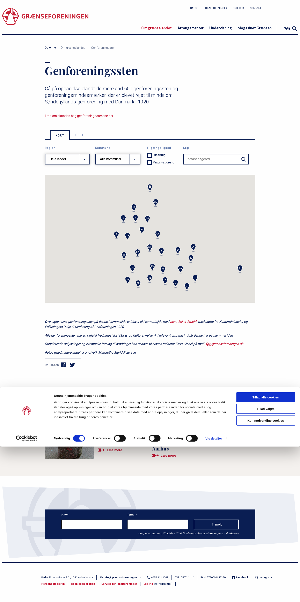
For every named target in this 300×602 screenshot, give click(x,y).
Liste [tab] (79, 135)
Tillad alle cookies (266, 553)
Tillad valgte (266, 564)
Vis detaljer (213, 594)
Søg (186, 147)
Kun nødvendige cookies (265, 576)
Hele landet (58, 159)
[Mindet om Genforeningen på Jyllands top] (96, 433)
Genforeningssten (103, 48)
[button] (150, 188)
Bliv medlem (282, 7)
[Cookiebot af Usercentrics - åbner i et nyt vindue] (27, 594)
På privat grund (163, 162)
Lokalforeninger (215, 7)
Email (131, 515)
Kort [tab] (60, 135)
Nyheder (238, 7)
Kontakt (255, 7)
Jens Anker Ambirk (183, 322)
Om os (194, 7)
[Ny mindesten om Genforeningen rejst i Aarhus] (203, 451)
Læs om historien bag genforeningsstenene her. (79, 116)
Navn (64, 515)
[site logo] (45, 19)
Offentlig (159, 155)
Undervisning (220, 28)
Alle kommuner (110, 159)
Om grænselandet (156, 28)
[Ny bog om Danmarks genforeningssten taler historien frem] (203, 421)
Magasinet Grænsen (254, 28)
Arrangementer (190, 28)
